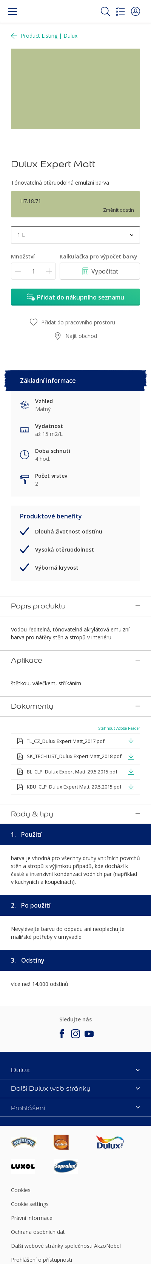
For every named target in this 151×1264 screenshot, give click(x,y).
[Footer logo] (32, 1089)
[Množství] (33, 271)
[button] (135, 11)
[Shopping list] (120, 11)
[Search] (105, 11)
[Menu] (12, 11)
